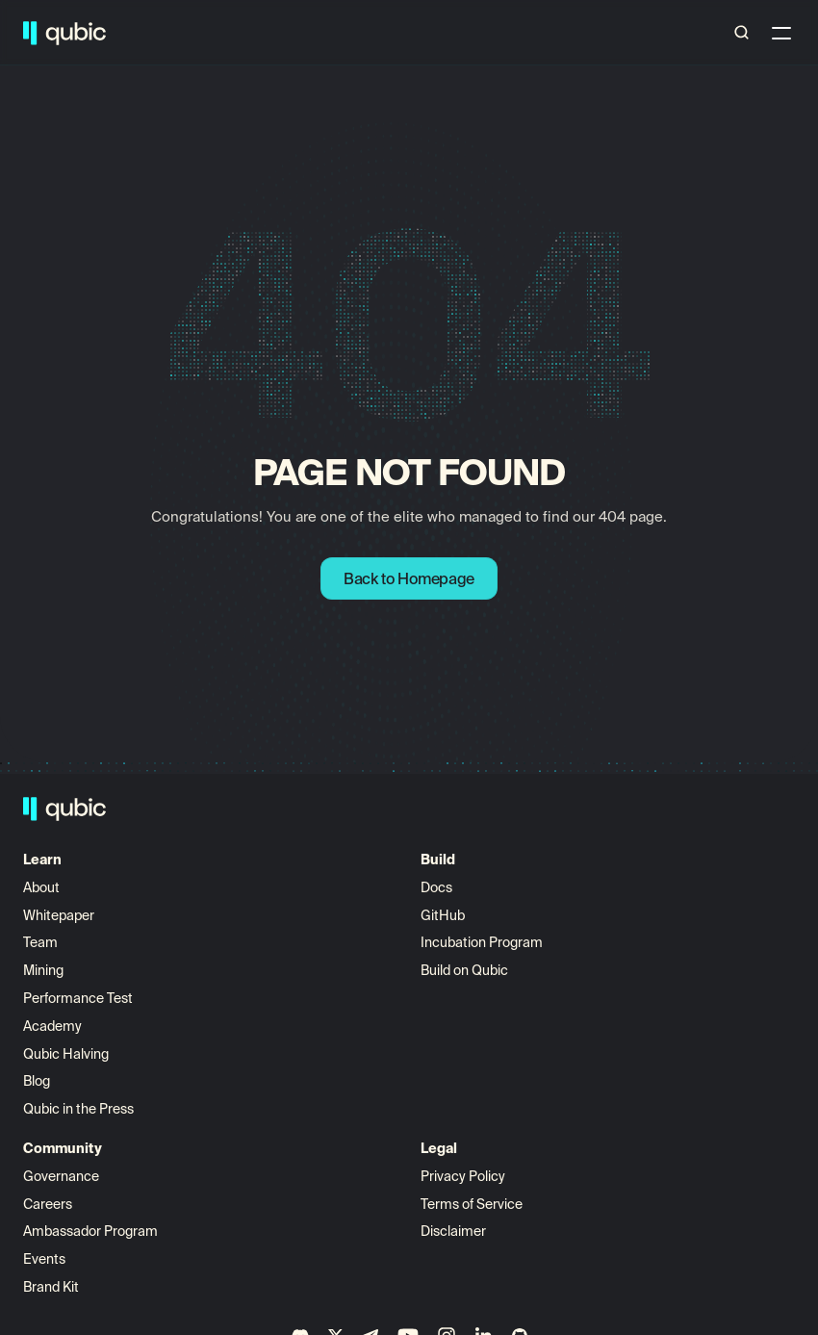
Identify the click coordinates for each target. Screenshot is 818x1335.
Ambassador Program (556, 967)
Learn (96, 33)
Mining (58, 995)
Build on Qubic (232, 995)
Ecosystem (232, 33)
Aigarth (361, 940)
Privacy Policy (681, 912)
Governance (527, 912)
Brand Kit (517, 1023)
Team (57, 967)
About (58, 912)
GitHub (211, 940)
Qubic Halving (81, 1079)
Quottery (366, 967)
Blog (51, 1106)
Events (510, 995)
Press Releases (85, 1134)
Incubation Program (250, 967)
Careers (513, 940)
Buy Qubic (502, 33)
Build (155, 33)
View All (362, 912)
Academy (67, 1023)
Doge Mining (603, 33)
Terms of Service (690, 940)
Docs (204, 912)
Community (330, 33)
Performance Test (93, 1051)
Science (418, 33)
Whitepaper (75, 940)
